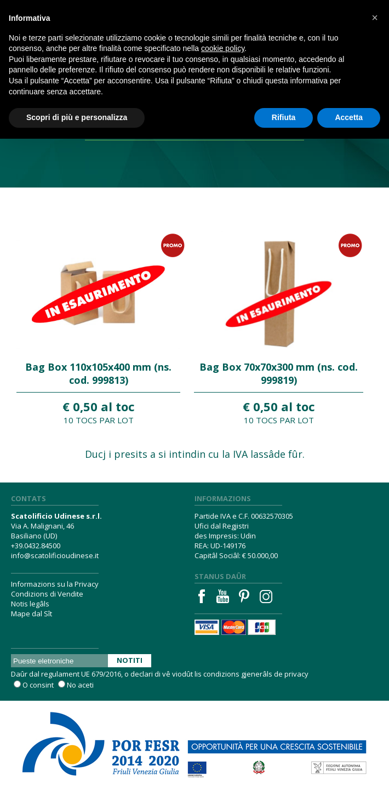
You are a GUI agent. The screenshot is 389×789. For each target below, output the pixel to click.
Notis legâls (30, 604)
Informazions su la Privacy (55, 584)
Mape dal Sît (31, 613)
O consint (38, 685)
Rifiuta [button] (284, 117)
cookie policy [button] (222, 48)
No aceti (80, 685)
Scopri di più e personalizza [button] (76, 117)
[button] (375, 17)
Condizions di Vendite (47, 594)
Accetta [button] (349, 117)
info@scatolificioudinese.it (55, 555)
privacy (296, 674)
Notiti (129, 660)
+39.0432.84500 (35, 545)
